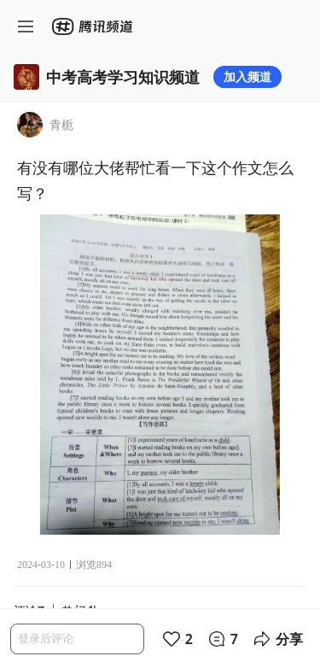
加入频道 (247, 76)
